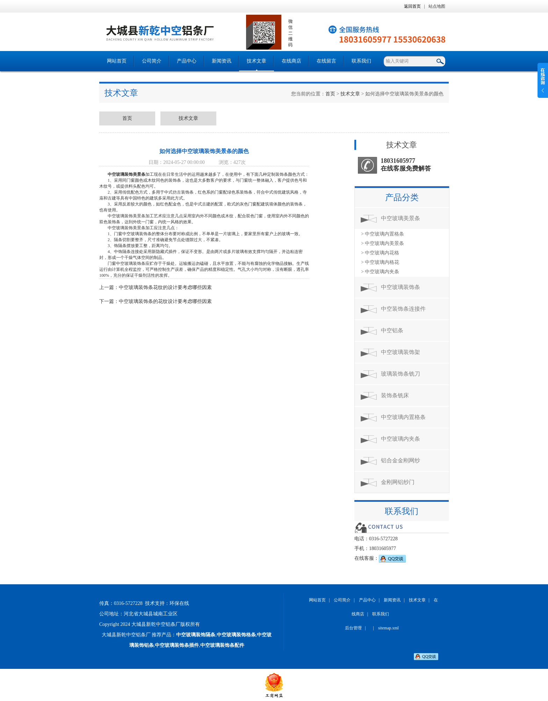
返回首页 (412, 6)
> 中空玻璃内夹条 (380, 271)
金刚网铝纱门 (397, 482)
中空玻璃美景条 (400, 218)
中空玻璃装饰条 (400, 287)
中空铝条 (392, 330)
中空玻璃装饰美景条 (126, 174)
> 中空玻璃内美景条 (382, 243)
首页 (330, 93)
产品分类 (402, 197)
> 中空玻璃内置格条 (382, 234)
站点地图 (436, 6)
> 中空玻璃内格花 (380, 262)
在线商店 (291, 61)
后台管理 (353, 628)
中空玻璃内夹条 (400, 439)
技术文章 (256, 61)
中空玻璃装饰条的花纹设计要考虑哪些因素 (165, 301)
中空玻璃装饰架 (400, 352)
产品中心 (186, 61)
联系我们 (361, 61)
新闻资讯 (221, 61)
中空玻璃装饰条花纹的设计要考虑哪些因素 (165, 287)
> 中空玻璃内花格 (380, 252)
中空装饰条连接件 (403, 309)
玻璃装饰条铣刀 (400, 374)
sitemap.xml (388, 628)
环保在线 (179, 603)
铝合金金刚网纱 (400, 460)
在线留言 (326, 61)
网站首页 (117, 61)
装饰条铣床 (395, 395)
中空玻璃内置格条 (403, 417)
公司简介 (151, 61)
